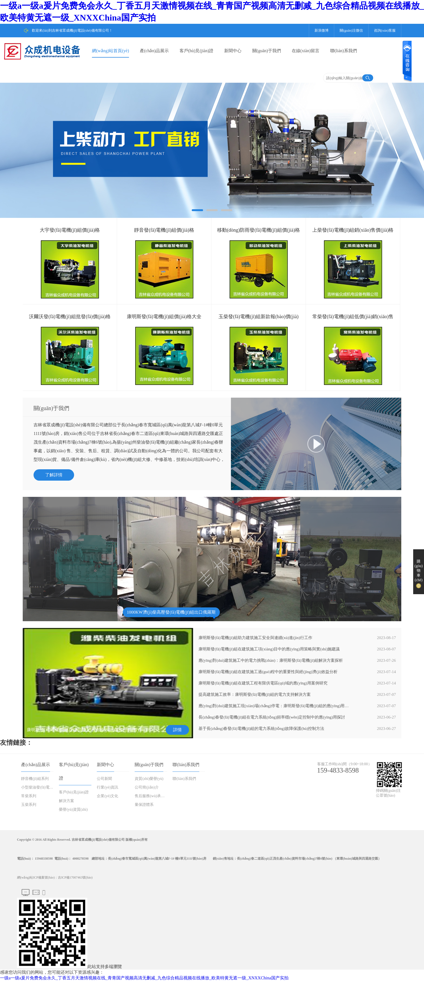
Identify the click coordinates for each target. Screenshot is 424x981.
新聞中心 (232, 50)
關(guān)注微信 (351, 30)
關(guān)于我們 (266, 50)
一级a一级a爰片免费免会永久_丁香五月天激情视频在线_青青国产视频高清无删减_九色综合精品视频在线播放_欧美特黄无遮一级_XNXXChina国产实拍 (144, 978)
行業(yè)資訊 (107, 787)
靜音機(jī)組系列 (34, 779)
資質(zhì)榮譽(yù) (149, 779)
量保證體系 (144, 805)
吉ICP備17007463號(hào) (75, 877)
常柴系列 (28, 796)
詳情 (177, 729)
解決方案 (66, 801)
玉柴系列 (28, 805)
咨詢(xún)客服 (385, 30)
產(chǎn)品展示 (154, 50)
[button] (205, 617)
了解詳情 (53, 475)
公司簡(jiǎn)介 (146, 787)
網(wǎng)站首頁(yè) (110, 50)
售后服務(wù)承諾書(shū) (151, 796)
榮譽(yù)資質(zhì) (73, 809)
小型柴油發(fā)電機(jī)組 (37, 787)
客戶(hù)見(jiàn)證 (196, 50)
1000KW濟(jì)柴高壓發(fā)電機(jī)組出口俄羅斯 (171, 612)
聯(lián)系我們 (343, 50)
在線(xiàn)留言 (305, 50)
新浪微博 (321, 30)
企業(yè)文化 (107, 796)
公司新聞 (104, 779)
